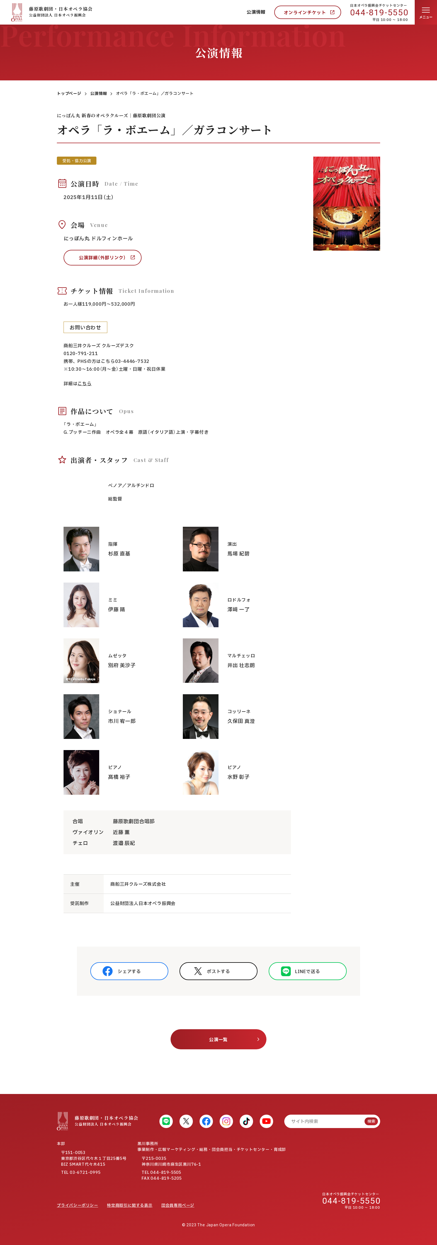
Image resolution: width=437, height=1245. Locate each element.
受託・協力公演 (76, 161)
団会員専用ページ (177, 1205)
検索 (371, 1121)
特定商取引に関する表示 (129, 1205)
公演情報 (256, 12)
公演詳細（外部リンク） (102, 258)
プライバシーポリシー (77, 1205)
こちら (84, 383)
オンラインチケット (305, 12)
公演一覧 (218, 1039)
